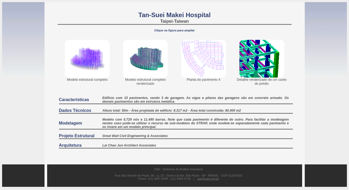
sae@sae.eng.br (208, 178)
